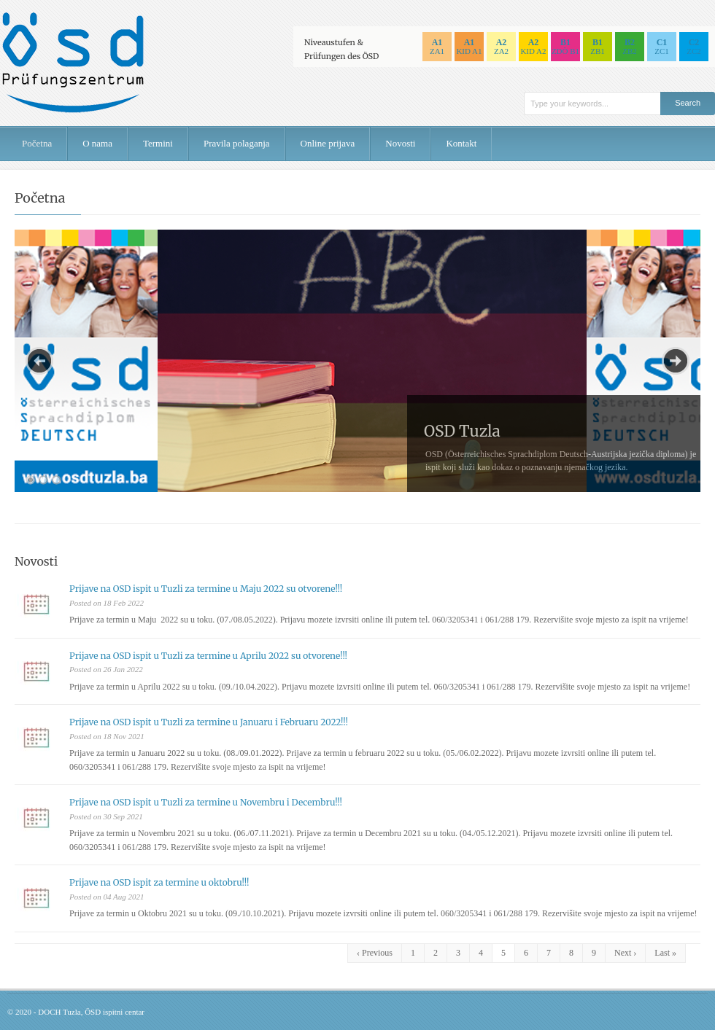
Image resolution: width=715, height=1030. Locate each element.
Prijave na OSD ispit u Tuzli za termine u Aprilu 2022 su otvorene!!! (208, 655)
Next (675, 361)
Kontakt (461, 143)
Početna (37, 143)
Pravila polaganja (237, 143)
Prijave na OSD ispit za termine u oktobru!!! (159, 882)
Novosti (400, 143)
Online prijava (328, 143)
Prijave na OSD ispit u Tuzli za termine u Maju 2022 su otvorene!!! (205, 588)
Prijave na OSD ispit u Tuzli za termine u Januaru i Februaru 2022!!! (208, 722)
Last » (665, 953)
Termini (158, 143)
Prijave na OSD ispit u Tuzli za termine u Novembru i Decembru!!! (205, 802)
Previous (39, 361)
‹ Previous (375, 953)
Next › (625, 953)
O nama (97, 143)
